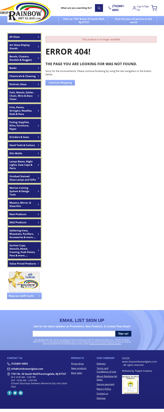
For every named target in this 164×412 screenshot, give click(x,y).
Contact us (102, 393)
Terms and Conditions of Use (106, 370)
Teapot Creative (143, 370)
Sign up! (123, 333)
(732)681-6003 (19, 363)
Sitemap (101, 398)
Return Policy (104, 388)
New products (78, 368)
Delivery (101, 363)
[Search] (76, 8)
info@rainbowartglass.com (27, 368)
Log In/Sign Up (140, 8)
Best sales (76, 372)
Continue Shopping (60, 82)
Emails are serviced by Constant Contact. (105, 344)
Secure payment (105, 384)
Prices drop (77, 363)
